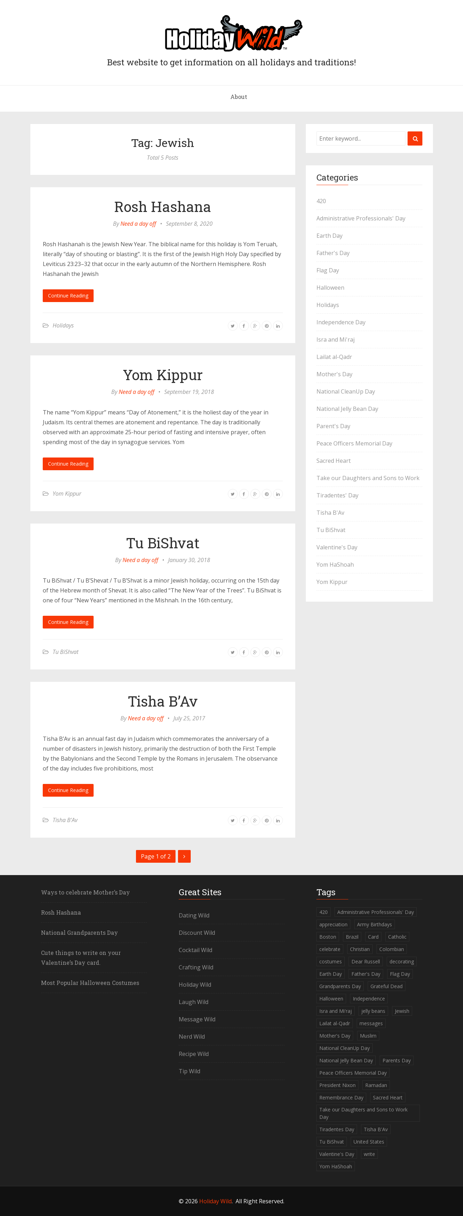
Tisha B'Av (65, 820)
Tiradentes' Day (337, 495)
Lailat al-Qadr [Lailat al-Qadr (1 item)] (334, 1023)
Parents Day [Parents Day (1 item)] (396, 1060)
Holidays (63, 325)
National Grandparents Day (79, 932)
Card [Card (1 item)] (373, 936)
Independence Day (341, 322)
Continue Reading (68, 295)
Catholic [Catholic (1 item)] (397, 936)
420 (321, 201)
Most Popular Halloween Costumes (90, 982)
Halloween (330, 287)
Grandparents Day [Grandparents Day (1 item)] (340, 986)
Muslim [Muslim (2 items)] (368, 1035)
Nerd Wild (192, 1036)
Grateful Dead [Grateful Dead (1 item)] (386, 986)
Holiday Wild (195, 984)
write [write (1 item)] (369, 1154)
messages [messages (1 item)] (371, 1023)
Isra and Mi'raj (335, 339)
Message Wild (197, 1019)
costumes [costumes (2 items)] (330, 961)
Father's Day (333, 253)
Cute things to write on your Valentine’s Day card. (81, 957)
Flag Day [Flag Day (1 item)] (400, 973)
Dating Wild (194, 915)
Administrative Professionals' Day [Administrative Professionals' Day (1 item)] (375, 912)
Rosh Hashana (162, 206)
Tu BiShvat (163, 542)
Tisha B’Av (163, 701)
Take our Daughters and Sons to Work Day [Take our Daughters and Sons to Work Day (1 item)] (363, 1113)
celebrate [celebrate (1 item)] (329, 949)
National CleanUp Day (345, 391)
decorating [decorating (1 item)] (402, 961)
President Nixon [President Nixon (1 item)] (337, 1085)
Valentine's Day (336, 547)
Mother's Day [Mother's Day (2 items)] (334, 1035)
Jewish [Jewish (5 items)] (402, 1011)
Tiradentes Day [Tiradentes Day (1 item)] (336, 1129)
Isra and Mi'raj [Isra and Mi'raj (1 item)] (335, 1011)
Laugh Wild (193, 1002)
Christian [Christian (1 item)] (360, 949)
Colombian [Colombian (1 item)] (391, 949)
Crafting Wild (196, 967)
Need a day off (138, 224)
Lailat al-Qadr (334, 357)
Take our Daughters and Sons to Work (368, 478)
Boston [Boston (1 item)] (327, 936)
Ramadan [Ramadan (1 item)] (376, 1085)
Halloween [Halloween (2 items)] (331, 998)
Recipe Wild (194, 1054)
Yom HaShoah (335, 564)
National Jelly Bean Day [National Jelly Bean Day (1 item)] (346, 1060)
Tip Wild (189, 1071)
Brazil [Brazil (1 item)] (352, 936)
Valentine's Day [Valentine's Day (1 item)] (336, 1154)
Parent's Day (333, 426)
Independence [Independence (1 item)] (369, 998)
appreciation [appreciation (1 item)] (333, 924)
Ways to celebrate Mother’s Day (85, 892)
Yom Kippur (163, 374)
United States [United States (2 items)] (369, 1141)
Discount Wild (197, 933)
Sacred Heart (333, 461)
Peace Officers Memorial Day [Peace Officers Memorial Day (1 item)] (353, 1072)
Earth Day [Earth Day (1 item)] (330, 973)
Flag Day (327, 270)
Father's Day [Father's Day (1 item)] (365, 973)
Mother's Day (334, 374)
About (238, 96)
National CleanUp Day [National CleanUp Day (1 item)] (344, 1048)
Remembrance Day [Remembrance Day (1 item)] (341, 1097)
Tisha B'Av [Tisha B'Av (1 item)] (376, 1129)
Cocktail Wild (195, 950)
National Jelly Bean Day (347, 409)
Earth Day (329, 236)
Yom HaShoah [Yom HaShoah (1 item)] (335, 1166)
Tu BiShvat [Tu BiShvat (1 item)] (331, 1141)
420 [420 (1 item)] (323, 912)
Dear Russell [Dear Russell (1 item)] (365, 961)
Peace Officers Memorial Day (354, 443)
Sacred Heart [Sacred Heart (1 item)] (388, 1097)
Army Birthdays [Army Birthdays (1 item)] (374, 924)
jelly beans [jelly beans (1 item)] (373, 1011)
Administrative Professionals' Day (360, 218)
